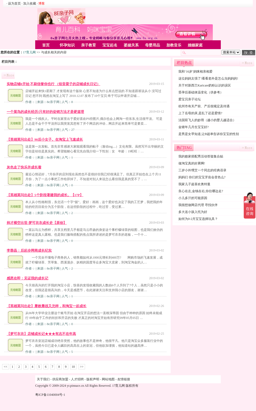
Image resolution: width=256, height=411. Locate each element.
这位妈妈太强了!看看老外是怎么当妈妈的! (208, 78)
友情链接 (123, 379)
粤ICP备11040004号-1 (50, 395)
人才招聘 (77, 379)
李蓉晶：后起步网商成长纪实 (29, 250)
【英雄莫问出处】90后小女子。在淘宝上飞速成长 (45, 139)
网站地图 (108, 379)
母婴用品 (152, 45)
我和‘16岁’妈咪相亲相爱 (195, 71)
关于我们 (43, 379)
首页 (46, 45)
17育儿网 (29, 52)
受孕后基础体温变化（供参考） (200, 92)
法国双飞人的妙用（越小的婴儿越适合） (207, 120)
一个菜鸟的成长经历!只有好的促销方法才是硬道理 (45, 112)
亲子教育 (88, 45)
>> (82, 367)
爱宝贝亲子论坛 (189, 99)
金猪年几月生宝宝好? (193, 127)
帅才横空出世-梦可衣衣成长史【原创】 (37, 223)
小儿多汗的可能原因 (192, 198)
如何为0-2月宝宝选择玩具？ (198, 219)
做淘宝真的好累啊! (191, 163)
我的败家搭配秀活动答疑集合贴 (200, 156)
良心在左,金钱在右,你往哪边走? (200, 191)
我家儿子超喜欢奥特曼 (194, 184)
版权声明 (92, 379)
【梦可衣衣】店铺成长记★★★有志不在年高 (41, 334)
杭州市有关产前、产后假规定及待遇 (204, 106)
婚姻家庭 (195, 45)
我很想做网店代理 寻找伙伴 (198, 205)
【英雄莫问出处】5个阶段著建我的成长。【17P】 (45, 195)
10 (73, 367)
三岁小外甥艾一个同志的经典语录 (202, 170)
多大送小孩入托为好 (192, 212)
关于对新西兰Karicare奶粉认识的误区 (204, 85)
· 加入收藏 (29, 3)
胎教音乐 (173, 45)
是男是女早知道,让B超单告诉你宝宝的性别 (208, 134)
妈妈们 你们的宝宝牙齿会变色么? (201, 177)
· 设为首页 (14, 3)
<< (5, 367)
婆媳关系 (131, 45)
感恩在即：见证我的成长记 (27, 278)
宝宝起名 (109, 45)
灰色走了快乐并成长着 (24, 167)
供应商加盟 (60, 379)
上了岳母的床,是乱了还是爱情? (200, 113)
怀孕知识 (67, 45)
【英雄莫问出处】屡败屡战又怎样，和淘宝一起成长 (46, 306)
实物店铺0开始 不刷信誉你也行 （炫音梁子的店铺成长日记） (53, 84)
